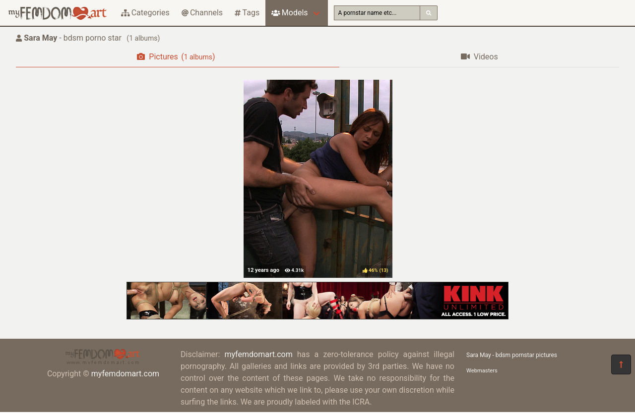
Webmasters (482, 370)
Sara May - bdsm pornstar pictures (511, 355)
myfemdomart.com (125, 373)
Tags (247, 12)
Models (289, 12)
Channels (202, 12)
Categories (145, 12)
